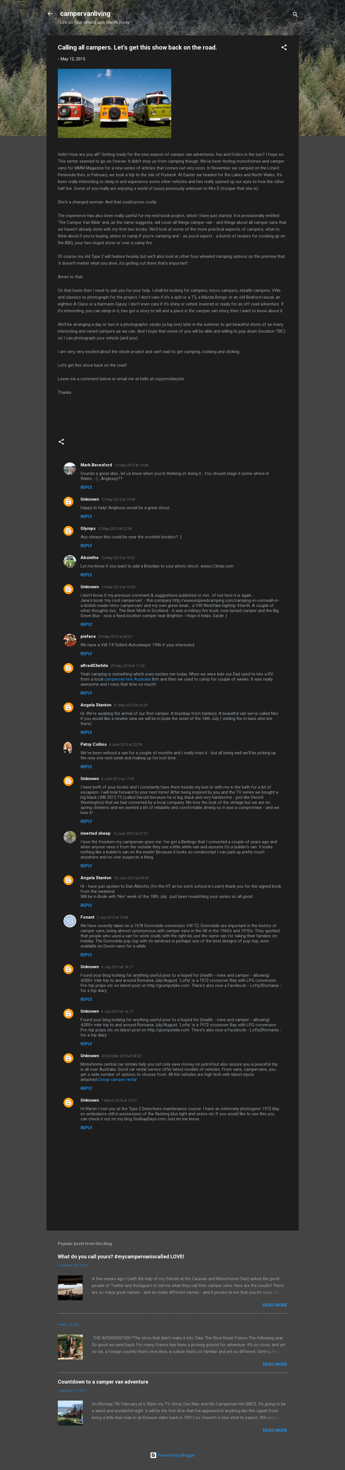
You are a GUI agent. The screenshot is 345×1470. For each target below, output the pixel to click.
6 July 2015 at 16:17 (117, 967)
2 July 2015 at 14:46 (112, 917)
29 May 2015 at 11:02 (128, 666)
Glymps (88, 528)
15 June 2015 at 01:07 (130, 833)
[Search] (295, 15)
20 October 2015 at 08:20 (121, 1056)
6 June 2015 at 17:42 (117, 779)
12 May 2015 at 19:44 (118, 499)
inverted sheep (96, 833)
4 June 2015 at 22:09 (125, 744)
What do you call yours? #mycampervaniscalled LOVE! (121, 1256)
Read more (275, 1305)
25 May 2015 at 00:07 (115, 636)
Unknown (90, 499)
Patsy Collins (94, 744)
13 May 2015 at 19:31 (118, 558)
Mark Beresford (96, 465)
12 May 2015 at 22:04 (115, 528)
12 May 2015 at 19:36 (131, 465)
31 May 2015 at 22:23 (131, 705)
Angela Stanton (96, 705)
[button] (284, 48)
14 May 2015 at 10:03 (118, 587)
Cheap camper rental (117, 1079)
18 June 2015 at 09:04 (131, 878)
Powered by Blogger (172, 1455)
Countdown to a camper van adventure (103, 1382)
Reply (86, 487)
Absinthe (90, 557)
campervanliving (85, 14)
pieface (88, 636)
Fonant (87, 917)
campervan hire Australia (127, 679)
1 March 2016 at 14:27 (119, 1100)
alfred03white (94, 665)
